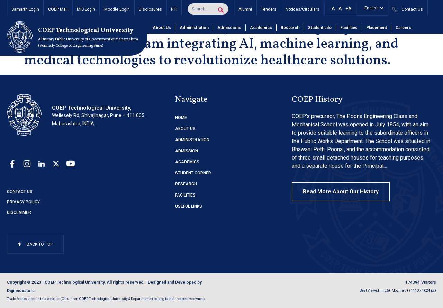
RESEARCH (186, 184)
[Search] (221, 10)
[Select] (373, 8)
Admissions (229, 27)
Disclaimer (19, 212)
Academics (261, 27)
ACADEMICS (187, 162)
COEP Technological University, (92, 108)
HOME (181, 117)
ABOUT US (185, 128)
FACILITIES (185, 195)
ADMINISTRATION (192, 139)
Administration (194, 27)
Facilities (349, 27)
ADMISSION (186, 150)
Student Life (320, 27)
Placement (376, 27)
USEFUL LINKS (188, 206)
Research (290, 27)
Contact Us (20, 191)
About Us (162, 27)
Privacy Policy (23, 202)
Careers (403, 27)
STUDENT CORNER (193, 173)
